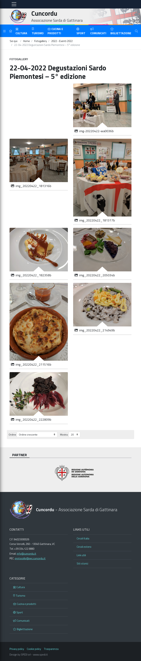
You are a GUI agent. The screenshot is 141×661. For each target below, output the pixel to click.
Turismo (38, 31)
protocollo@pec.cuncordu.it (30, 558)
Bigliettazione (120, 31)
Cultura (21, 31)
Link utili (81, 555)
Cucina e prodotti (55, 31)
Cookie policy (34, 649)
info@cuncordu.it (26, 554)
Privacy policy (17, 649)
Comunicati (98, 31)
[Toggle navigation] (14, 4)
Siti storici (82, 563)
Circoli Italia (83, 538)
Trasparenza (51, 649)
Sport (81, 31)
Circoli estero (84, 547)
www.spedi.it (40, 655)
